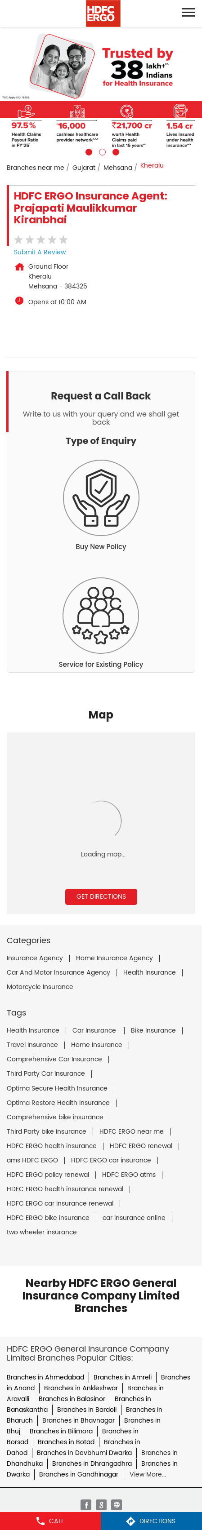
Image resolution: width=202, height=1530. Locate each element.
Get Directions (101, 896)
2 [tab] (101, 151)
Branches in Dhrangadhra (92, 1464)
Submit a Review (40, 252)
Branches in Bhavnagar (78, 1420)
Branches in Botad (66, 1442)
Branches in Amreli (123, 1377)
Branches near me (35, 168)
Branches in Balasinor (72, 1399)
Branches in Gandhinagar (78, 1474)
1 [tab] (87, 151)
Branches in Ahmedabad (45, 1377)
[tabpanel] (101, 91)
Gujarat (83, 168)
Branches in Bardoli (87, 1410)
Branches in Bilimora (61, 1431)
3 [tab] (114, 151)
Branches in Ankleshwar (81, 1388)
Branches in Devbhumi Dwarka (84, 1453)
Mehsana (117, 168)
